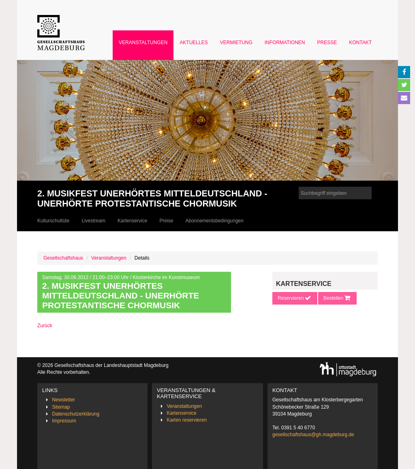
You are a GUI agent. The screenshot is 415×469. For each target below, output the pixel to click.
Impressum (64, 421)
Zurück (44, 325)
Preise (166, 221)
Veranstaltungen (143, 42)
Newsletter (63, 400)
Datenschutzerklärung (75, 414)
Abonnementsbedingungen (214, 221)
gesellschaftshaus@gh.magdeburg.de (313, 434)
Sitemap (61, 407)
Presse (327, 42)
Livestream (93, 221)
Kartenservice (132, 221)
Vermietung (236, 42)
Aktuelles (194, 42)
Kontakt (360, 42)
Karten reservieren (187, 420)
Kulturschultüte (53, 221)
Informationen (285, 42)
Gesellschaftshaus (63, 258)
